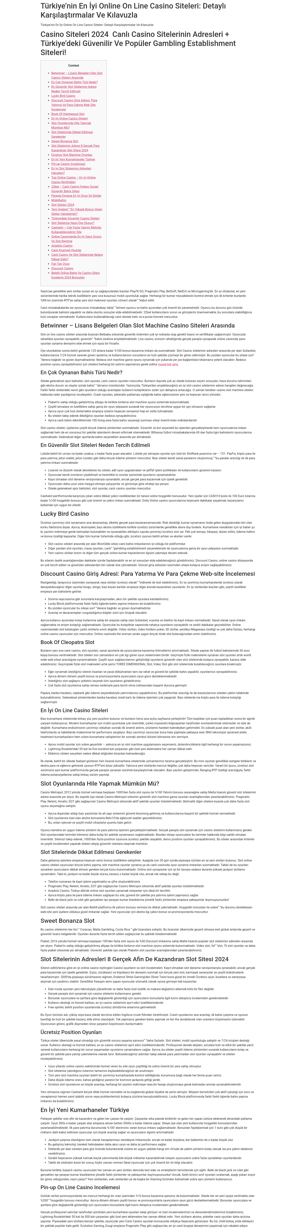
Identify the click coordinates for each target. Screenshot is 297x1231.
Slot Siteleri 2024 (62, 205)
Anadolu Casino (62, 245)
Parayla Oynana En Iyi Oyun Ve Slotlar (76, 196)
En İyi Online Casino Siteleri (69, 118)
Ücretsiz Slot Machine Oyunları (71, 155)
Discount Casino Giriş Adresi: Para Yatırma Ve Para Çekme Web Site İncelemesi (74, 105)
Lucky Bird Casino (63, 96)
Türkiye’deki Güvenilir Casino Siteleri (75, 218)
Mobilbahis (58, 200)
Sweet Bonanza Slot (64, 141)
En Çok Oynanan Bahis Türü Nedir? (74, 82)
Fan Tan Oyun (60, 264)
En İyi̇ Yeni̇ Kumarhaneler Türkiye (73, 159)
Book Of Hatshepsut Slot (67, 114)
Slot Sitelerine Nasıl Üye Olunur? (72, 223)
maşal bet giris (168, 364)
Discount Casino (62, 268)
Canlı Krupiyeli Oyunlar (66, 250)
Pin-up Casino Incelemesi (68, 164)
